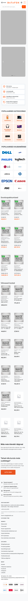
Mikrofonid (17, 376)
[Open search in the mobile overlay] (13, 6)
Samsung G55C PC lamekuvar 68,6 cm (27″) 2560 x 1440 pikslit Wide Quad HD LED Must (18, 299)
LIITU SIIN (8, 472)
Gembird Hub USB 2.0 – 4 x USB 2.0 (5, 327)
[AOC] (7, 188)
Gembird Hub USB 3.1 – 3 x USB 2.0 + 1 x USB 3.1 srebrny (18, 327)
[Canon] (20, 181)
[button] (24, 3)
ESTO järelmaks (5, 535)
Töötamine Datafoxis (6, 566)
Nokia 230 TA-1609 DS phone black (5, 433)
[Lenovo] (20, 167)
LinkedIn (3, 572)
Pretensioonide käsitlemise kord (9, 531)
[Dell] (7, 152)
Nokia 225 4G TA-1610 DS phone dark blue (18, 433)
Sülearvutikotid (5, 349)
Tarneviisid (3, 526)
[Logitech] (20, 159)
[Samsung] (20, 152)
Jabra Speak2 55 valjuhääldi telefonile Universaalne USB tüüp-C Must (18, 380)
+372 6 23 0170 (5, 509)
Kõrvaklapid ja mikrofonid (4, 238)
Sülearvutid (17, 237)
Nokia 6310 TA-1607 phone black (18, 406)
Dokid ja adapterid (5, 323)
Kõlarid (16, 349)
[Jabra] (7, 174)
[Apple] (20, 188)
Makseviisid (4, 524)
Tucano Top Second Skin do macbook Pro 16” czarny (5, 354)
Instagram (3, 570)
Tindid (2, 402)
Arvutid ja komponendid (17, 239)
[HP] (20, 174)
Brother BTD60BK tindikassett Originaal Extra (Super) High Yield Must (5, 405)
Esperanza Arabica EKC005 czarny (5, 380)
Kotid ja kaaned (5, 210)
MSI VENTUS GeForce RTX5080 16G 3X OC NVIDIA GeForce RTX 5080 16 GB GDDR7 (5, 270)
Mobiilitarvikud (5, 211)
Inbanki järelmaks (5, 533)
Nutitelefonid (17, 402)
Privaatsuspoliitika (5, 546)
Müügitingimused (5, 544)
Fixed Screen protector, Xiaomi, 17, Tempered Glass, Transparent (18, 214)
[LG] (7, 167)
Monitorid (16, 296)
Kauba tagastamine (6, 528)
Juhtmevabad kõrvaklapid (4, 297)
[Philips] (7, 159)
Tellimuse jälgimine (5, 558)
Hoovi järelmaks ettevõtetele (8, 538)
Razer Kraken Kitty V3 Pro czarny (4, 301)
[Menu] (3, 3)
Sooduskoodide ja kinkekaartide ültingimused (12, 553)
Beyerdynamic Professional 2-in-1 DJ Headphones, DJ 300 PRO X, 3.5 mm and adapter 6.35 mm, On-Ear (5, 242)
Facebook (3, 568)
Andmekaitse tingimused (7, 551)
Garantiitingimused (5, 548)
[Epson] (7, 181)
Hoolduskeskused (5, 555)
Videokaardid (4, 265)
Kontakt (3, 564)
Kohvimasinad (4, 376)
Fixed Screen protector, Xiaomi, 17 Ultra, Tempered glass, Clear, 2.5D (5, 214)
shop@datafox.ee (8, 515)
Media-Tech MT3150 (17, 353)
